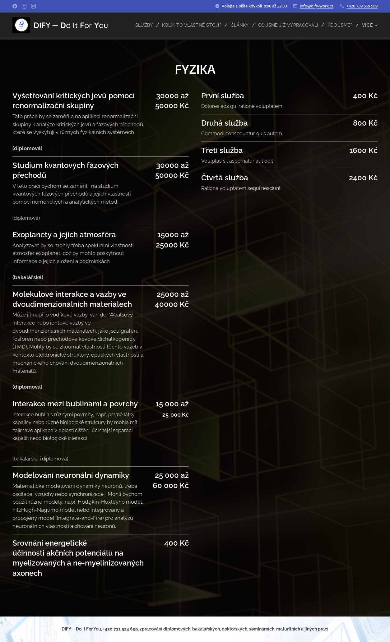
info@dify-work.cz (316, 6)
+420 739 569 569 (362, 6)
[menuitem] (139, 25)
